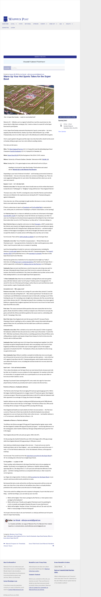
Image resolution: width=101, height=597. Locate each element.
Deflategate (10, 535)
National (28, 24)
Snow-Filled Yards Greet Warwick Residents (41, 544)
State (21, 24)
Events (43, 24)
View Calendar (62, 131)
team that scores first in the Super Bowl (39, 455)
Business (12, 534)
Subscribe (5, 24)
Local (13, 24)
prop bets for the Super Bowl (40, 476)
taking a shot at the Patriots (32, 263)
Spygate (37, 223)
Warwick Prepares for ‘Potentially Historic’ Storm (14, 544)
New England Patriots (16, 148)
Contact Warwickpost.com (15, 589)
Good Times (18, 534)
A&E (60, 24)
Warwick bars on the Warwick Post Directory (25, 169)
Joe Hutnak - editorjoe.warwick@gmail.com (32, 73)
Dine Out (52, 24)
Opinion (35, 24)
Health (68, 24)
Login (13, 27)
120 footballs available (26, 236)
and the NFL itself (9, 215)
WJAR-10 (45, 159)
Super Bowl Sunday (42, 535)
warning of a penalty (35, 253)
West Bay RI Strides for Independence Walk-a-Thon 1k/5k (70, 126)
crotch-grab (13, 251)
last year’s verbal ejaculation (24, 261)
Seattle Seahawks (15, 151)
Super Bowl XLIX (13, 155)
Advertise (5, 27)
